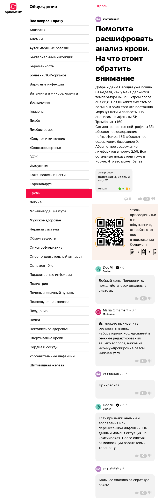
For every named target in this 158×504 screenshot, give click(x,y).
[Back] (102, 6)
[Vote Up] (139, 199)
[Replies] (128, 199)
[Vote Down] (154, 199)
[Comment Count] (146, 199)
